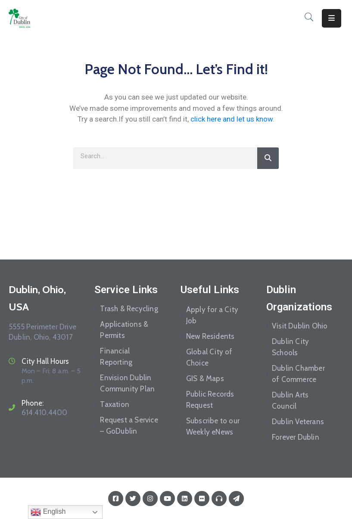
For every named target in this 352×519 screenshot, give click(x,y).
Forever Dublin (295, 437)
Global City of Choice (209, 357)
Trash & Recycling (129, 308)
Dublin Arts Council (290, 400)
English (48, 512)
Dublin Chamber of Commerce (298, 374)
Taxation (114, 404)
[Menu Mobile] (331, 18)
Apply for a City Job (212, 315)
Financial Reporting (116, 356)
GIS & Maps (205, 378)
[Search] (268, 158)
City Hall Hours (45, 361)
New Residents (210, 336)
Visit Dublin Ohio (299, 326)
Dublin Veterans (298, 421)
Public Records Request (210, 400)
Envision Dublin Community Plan (127, 383)
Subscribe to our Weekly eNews (213, 426)
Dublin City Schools (290, 347)
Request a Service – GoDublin (129, 425)
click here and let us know (231, 119)
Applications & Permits (124, 330)
